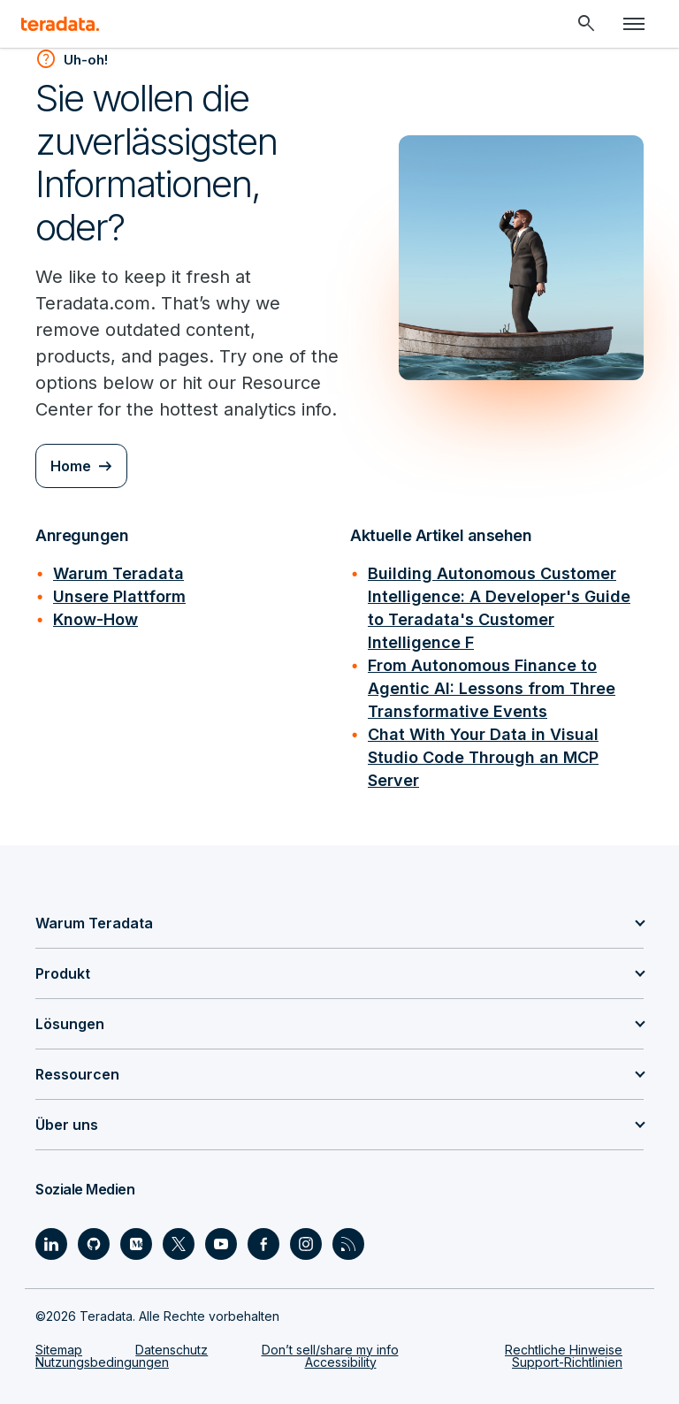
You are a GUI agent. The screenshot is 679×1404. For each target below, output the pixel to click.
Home (70, 466)
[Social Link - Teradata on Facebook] (263, 1244)
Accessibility (341, 1362)
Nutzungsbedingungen (102, 1362)
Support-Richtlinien (567, 1362)
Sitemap (58, 1349)
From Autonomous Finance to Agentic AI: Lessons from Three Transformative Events (491, 688)
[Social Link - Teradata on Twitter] (179, 1244)
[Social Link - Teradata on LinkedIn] (51, 1244)
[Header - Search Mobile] (586, 24)
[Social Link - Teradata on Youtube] (221, 1244)
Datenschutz (171, 1349)
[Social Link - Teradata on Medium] (136, 1244)
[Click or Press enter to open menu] (634, 24)
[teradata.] (60, 23)
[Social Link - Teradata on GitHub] (94, 1244)
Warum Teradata (118, 573)
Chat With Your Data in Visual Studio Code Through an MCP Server (483, 757)
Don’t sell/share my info (330, 1349)
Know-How (95, 619)
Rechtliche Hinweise (563, 1349)
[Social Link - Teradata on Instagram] (306, 1244)
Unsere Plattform (119, 596)
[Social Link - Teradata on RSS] (348, 1244)
